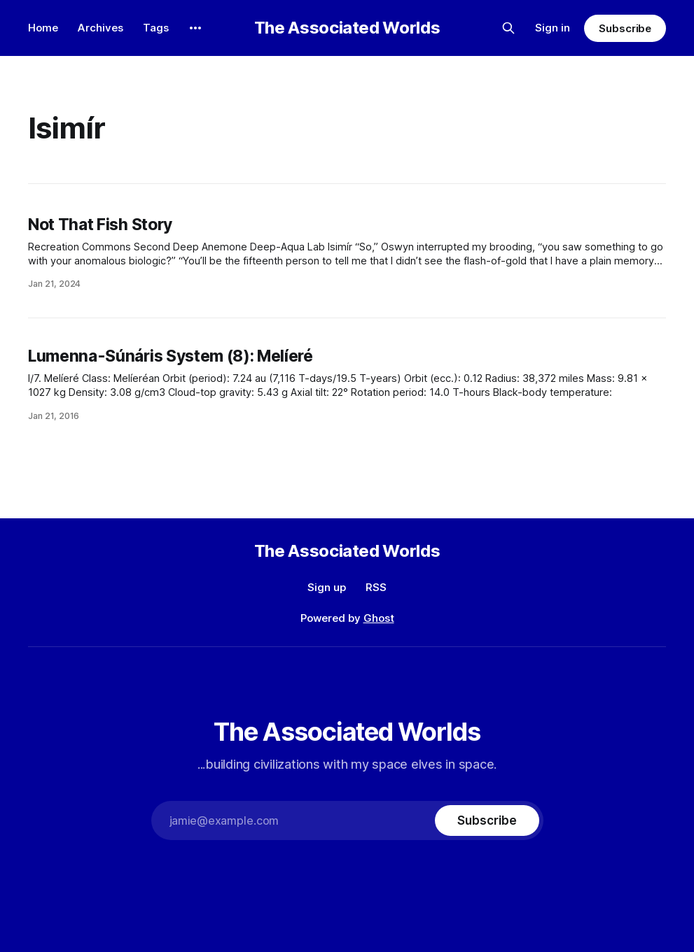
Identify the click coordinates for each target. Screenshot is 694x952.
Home (43, 27)
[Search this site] (508, 28)
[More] (195, 28)
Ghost (378, 618)
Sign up (326, 587)
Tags (156, 27)
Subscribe (625, 28)
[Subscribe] (487, 820)
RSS (376, 587)
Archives (100, 27)
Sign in (552, 27)
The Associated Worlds (347, 28)
